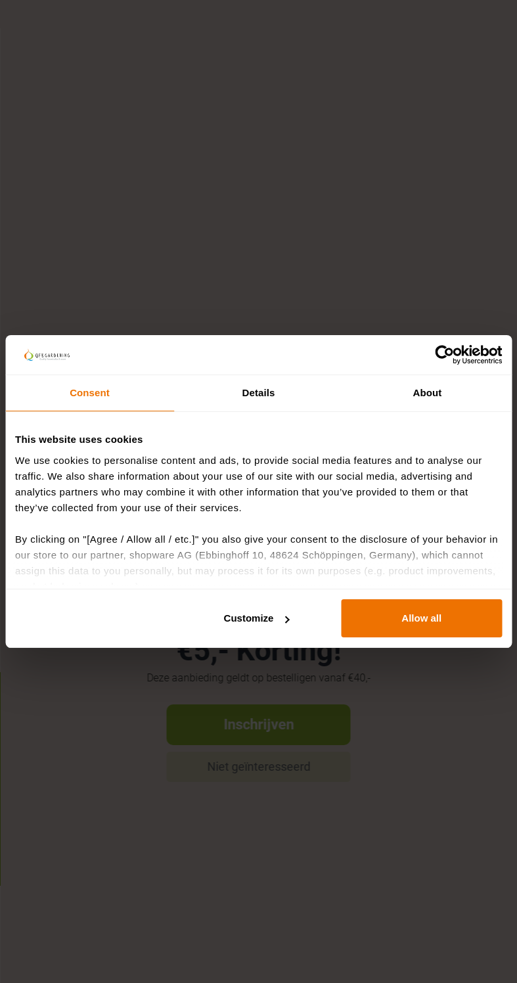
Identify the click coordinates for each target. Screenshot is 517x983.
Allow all (421, 618)
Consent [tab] (90, 392)
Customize (257, 618)
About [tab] (427, 392)
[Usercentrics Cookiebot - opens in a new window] (444, 355)
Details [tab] (258, 392)
